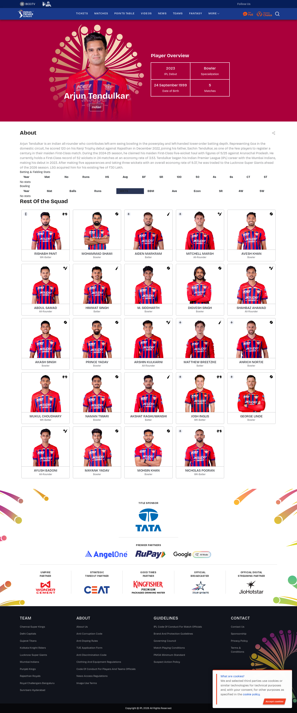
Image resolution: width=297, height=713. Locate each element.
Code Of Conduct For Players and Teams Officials (106, 669)
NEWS (162, 13)
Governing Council (165, 641)
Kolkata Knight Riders (33, 647)
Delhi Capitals (28, 633)
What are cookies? (232, 676)
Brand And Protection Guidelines (173, 633)
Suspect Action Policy (167, 662)
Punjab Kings (28, 669)
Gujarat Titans (28, 641)
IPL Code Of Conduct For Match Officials (178, 626)
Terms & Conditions (237, 649)
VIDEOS (146, 13)
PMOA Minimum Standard (169, 655)
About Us (82, 626)
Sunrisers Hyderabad (32, 690)
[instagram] (266, 4)
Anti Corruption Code (89, 633)
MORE (212, 13)
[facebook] (274, 4)
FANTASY (195, 13)
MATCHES (101, 13)
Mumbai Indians (29, 662)
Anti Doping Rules (87, 641)
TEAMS (178, 13)
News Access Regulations (92, 676)
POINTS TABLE (124, 13)
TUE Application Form (89, 647)
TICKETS (82, 13)
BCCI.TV (27, 4)
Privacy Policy (239, 641)
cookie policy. (251, 694)
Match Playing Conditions (169, 647)
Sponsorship (238, 633)
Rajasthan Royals (30, 676)
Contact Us (237, 626)
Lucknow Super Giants (33, 655)
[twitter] (257, 4)
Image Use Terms (86, 683)
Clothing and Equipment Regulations (98, 662)
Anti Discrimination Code (91, 655)
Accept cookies (274, 701)
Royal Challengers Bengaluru (37, 683)
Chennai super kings (32, 626)
